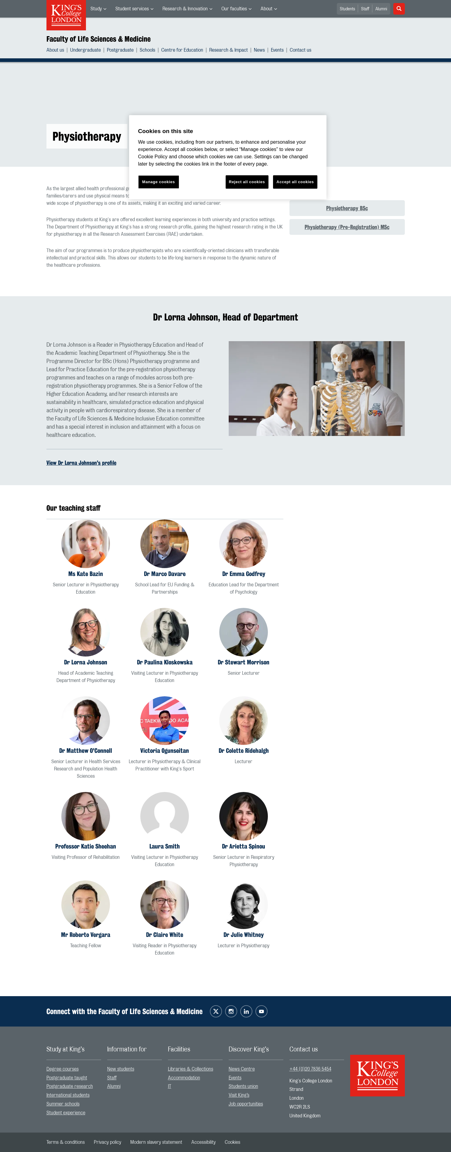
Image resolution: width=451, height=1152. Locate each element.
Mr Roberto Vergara (85, 934)
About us (55, 50)
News (259, 50)
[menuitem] (98, 9)
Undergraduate (85, 50)
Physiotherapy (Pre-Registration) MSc (347, 227)
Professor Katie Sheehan (85, 846)
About (266, 8)
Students (347, 9)
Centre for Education (182, 50)
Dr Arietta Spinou (243, 846)
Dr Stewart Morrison (243, 662)
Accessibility (203, 1142)
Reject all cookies (247, 182)
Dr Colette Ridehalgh (244, 750)
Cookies (232, 1142)
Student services (132, 8)
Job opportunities (246, 1104)
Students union (243, 1086)
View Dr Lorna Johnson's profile (81, 463)
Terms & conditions (65, 1142)
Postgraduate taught (66, 1077)
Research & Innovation (185, 8)
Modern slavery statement (156, 1142)
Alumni (381, 9)
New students (120, 1069)
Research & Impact (228, 50)
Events (277, 50)
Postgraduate (120, 50)
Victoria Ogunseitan (164, 750)
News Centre (242, 1069)
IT (169, 1086)
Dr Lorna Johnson (85, 662)
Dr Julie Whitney (244, 934)
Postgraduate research (69, 1086)
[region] (227, 157)
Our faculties (234, 8)
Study (96, 8)
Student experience (65, 1112)
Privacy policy (107, 1142)
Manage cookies (158, 182)
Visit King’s (239, 1095)
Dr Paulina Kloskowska (165, 662)
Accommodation (184, 1077)
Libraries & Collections (190, 1069)
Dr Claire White (164, 934)
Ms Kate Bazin (85, 573)
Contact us (300, 50)
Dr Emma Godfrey (243, 573)
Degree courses (62, 1069)
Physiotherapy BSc (347, 208)
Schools (147, 50)
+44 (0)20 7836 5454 (310, 1069)
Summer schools (63, 1104)
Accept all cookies (295, 182)
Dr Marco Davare (165, 573)
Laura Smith (164, 846)
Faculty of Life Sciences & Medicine (98, 38)
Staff (365, 9)
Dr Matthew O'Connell (85, 750)
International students (68, 1095)
